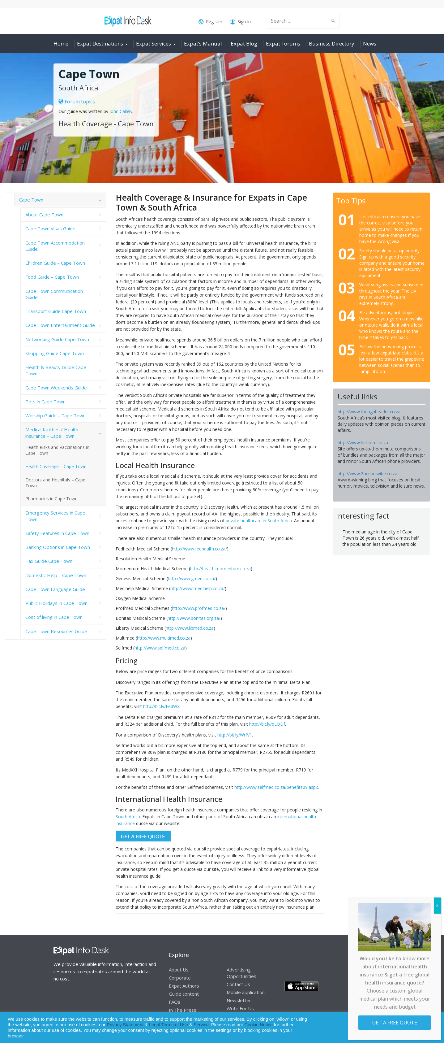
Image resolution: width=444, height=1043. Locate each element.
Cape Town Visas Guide (50, 228)
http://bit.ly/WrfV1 (234, 735)
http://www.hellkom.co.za (363, 442)
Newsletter (239, 1000)
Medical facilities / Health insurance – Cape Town (51, 432)
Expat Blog (244, 43)
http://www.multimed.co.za (163, 638)
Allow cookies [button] (395, 1027)
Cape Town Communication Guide (54, 294)
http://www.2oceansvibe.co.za (367, 473)
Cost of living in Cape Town (54, 617)
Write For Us (240, 1008)
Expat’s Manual (203, 43)
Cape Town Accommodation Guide (55, 246)
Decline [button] (422, 1027)
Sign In (240, 22)
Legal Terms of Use (168, 1024)
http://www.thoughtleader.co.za (369, 412)
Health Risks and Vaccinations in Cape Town (57, 450)
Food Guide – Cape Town (52, 277)
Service (201, 1024)
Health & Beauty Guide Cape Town (55, 370)
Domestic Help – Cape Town (55, 575)
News (369, 43)
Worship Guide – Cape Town (55, 415)
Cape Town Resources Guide (56, 631)
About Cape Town (44, 214)
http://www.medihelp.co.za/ (197, 588)
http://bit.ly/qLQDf (267, 724)
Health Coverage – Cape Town (56, 466)
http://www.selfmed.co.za (159, 648)
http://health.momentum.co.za (220, 568)
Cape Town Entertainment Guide (60, 325)
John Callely (120, 111)
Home (60, 43)
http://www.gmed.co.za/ (192, 578)
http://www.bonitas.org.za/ (194, 618)
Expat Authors (184, 986)
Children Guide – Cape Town (55, 263)
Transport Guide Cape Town (55, 311)
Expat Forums (283, 43)
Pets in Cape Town (45, 401)
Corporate (180, 978)
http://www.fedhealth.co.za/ (199, 549)
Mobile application (246, 992)
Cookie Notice (259, 1024)
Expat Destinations (100, 43)
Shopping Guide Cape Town (54, 353)
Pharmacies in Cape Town (51, 499)
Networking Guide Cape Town (57, 339)
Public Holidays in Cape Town (56, 603)
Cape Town (31, 200)
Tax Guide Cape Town (48, 561)
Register (210, 22)
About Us (179, 970)
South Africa (128, 816)
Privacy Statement (125, 1024)
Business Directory (331, 43)
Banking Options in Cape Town (57, 547)
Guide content (184, 994)
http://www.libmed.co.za (190, 628)
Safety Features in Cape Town (57, 533)
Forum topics (76, 101)
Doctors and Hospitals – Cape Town (55, 483)
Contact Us (238, 984)
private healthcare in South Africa (259, 521)
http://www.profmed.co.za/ (198, 608)
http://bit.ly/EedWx (161, 706)
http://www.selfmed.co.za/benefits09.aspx (276, 787)
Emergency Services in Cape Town (55, 516)
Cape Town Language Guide (55, 589)
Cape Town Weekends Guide (56, 388)
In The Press (182, 1010)
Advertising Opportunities (241, 973)
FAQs (174, 1002)
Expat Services (153, 43)
